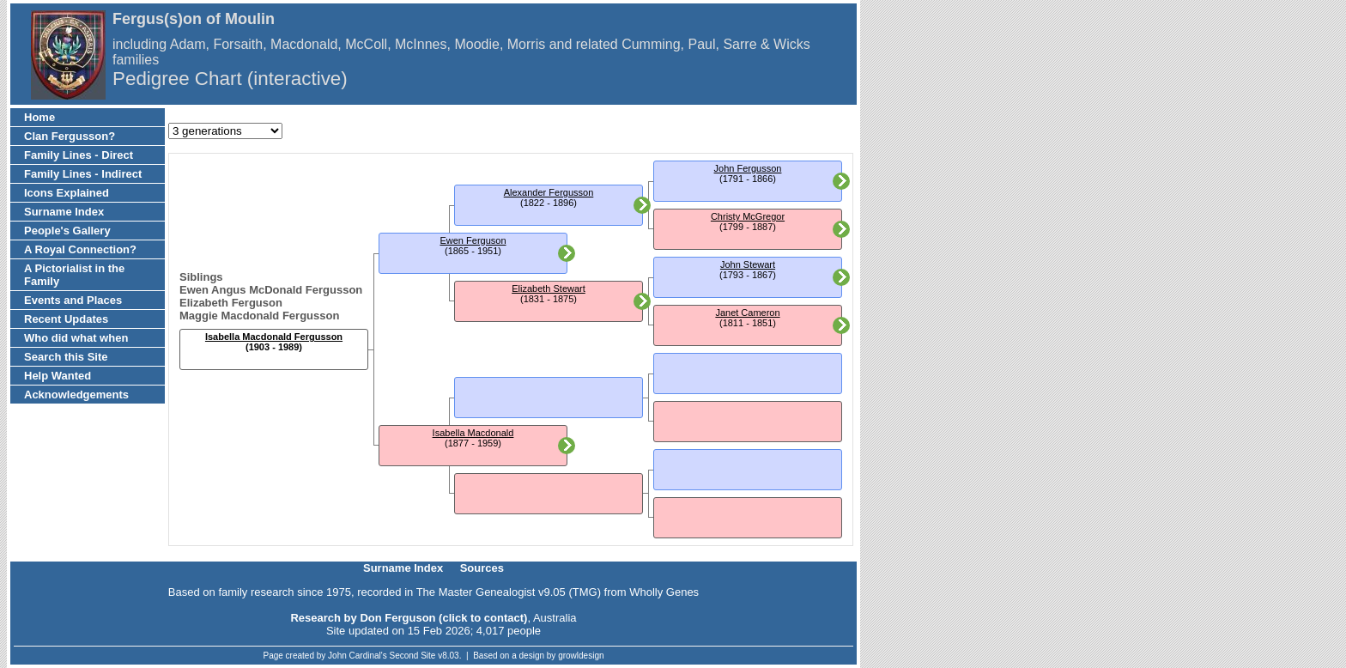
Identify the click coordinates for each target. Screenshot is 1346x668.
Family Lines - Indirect (83, 173)
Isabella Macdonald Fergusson (274, 336)
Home (39, 117)
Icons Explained (66, 192)
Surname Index (64, 211)
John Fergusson (748, 168)
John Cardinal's (357, 655)
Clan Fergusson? (69, 136)
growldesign (580, 655)
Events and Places (73, 300)
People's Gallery (67, 230)
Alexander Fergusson (549, 192)
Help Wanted (57, 375)
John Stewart (747, 264)
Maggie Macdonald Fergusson (259, 315)
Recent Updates (66, 319)
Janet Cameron (747, 312)
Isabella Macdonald (473, 433)
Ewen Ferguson (473, 240)
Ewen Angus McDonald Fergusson (270, 289)
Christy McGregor (748, 216)
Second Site (413, 655)
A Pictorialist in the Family (74, 275)
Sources (482, 568)
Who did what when (76, 337)
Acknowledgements (76, 394)
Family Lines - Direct (78, 155)
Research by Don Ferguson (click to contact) (408, 617)
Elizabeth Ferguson (230, 302)
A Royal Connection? (80, 249)
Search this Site (66, 356)
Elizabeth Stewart (548, 288)
